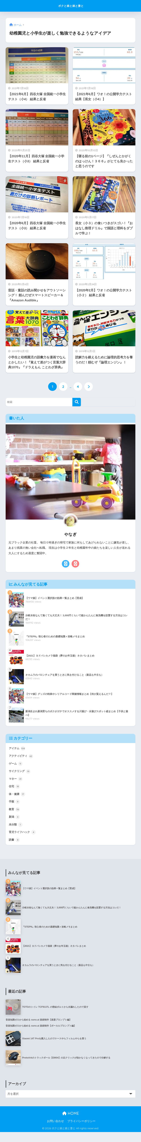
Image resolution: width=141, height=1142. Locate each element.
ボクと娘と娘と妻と (71, 5)
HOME (70, 1123)
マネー (16, 782)
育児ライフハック (24, 840)
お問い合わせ (55, 1131)
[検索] (76, 403)
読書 (15, 848)
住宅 (15, 791)
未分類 (16, 832)
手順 (15, 807)
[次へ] (89, 387)
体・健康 (18, 799)
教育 (15, 815)
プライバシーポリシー (81, 1131)
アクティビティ (22, 758)
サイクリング (21, 774)
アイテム (18, 749)
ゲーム (16, 766)
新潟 (15, 823)
